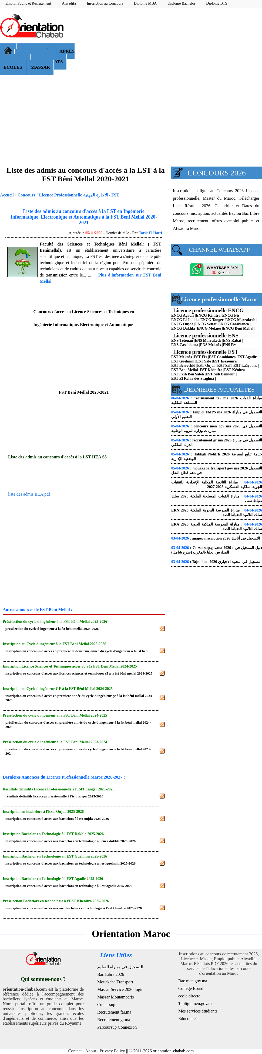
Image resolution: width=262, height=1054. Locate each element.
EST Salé (203, 361)
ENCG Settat (206, 324)
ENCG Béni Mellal (238, 328)
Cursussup (106, 1004)
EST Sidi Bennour (220, 374)
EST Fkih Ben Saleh (187, 374)
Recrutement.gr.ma (113, 1019)
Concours (26, 195)
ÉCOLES (13, 67)
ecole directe (189, 996)
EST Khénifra (211, 370)
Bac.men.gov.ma (192, 981)
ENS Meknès (210, 345)
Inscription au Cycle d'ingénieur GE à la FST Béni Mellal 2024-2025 (58, 689)
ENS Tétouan (182, 340)
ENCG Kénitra (208, 315)
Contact (75, 1051)
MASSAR (40, 67)
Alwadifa (69, 3)
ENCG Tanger (212, 320)
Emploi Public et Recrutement (28, 3)
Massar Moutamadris (115, 997)
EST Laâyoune (245, 366)
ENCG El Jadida (185, 320)
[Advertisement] (170, 51)
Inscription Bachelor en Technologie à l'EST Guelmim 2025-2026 (55, 856)
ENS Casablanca (184, 345)
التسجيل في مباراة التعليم (120, 967)
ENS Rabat (232, 340)
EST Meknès (181, 357)
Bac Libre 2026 (110, 974)
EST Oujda (206, 366)
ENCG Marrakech (240, 320)
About (90, 1051)
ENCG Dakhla (183, 328)
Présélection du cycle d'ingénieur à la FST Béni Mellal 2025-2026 (55, 622)
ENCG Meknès (209, 328)
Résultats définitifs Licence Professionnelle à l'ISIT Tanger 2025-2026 (58, 789)
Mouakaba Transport (115, 982)
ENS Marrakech (208, 340)
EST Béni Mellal (184, 370)
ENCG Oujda (182, 324)
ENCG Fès (231, 315)
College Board (190, 988)
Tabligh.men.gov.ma (196, 1003)
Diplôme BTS (216, 3)
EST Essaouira (225, 361)
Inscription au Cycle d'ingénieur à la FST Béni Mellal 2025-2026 (54, 644)
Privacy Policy (112, 1051)
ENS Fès (230, 345)
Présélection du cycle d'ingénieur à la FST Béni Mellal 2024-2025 (55, 715)
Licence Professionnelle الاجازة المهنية (73, 195)
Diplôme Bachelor (181, 3)
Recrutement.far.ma (114, 1012)
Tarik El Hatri (150, 233)
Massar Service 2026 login (120, 989)
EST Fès (200, 357)
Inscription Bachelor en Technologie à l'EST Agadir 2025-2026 (53, 879)
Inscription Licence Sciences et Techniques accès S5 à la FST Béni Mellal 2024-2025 (70, 666)
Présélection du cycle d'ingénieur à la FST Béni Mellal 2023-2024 (55, 742)
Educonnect (188, 1018)
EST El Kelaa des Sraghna (192, 378)
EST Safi (224, 366)
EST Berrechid (183, 366)
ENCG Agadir (182, 315)
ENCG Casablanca (233, 324)
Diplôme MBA (145, 3)
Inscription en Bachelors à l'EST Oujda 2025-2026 (43, 812)
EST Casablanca (222, 357)
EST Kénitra (234, 370)
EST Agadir (247, 357)
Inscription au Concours (105, 3)
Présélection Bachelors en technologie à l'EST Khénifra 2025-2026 (56, 901)
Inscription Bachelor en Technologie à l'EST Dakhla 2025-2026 (53, 834)
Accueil (7, 195)
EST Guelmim (182, 361)
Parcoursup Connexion (117, 1027)
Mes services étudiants (197, 1011)
